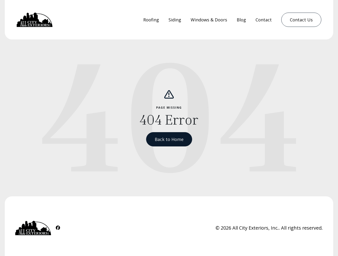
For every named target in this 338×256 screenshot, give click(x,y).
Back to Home (169, 139)
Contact (264, 20)
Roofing (151, 20)
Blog (241, 20)
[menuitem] (151, 19)
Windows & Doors (209, 20)
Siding (175, 20)
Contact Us (301, 20)
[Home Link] (34, 20)
